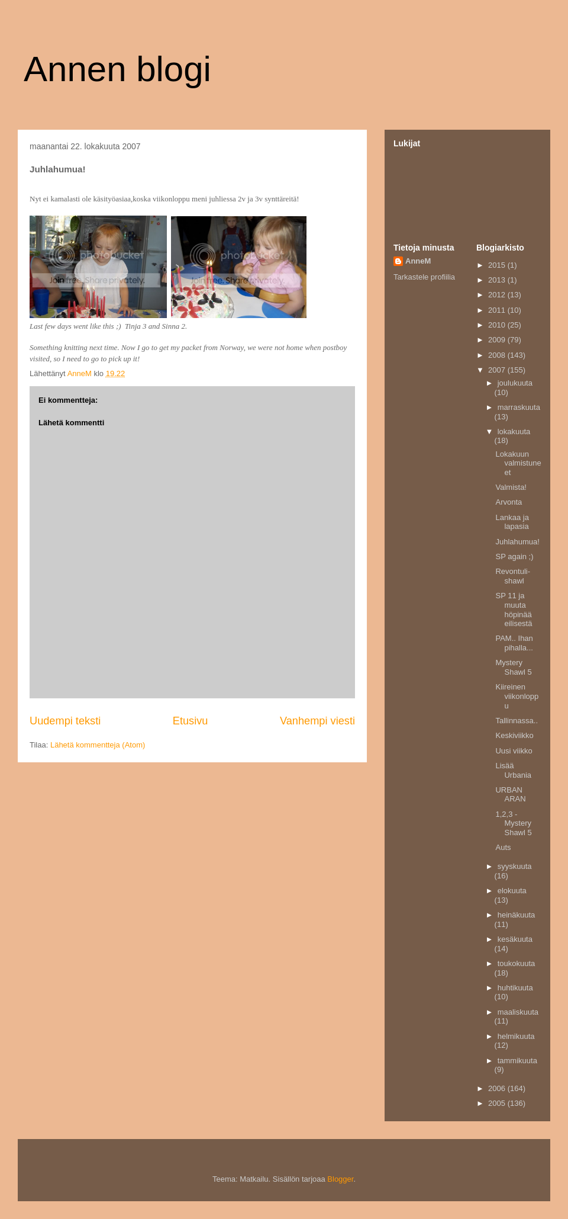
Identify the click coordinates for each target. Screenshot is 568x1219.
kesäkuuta (515, 939)
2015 (498, 265)
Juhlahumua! (517, 541)
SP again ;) (514, 556)
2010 (498, 324)
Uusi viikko (513, 750)
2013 (498, 279)
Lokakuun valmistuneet (518, 463)
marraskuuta (519, 407)
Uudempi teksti (65, 721)
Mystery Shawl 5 (513, 667)
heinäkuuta (516, 914)
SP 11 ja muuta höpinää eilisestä (513, 609)
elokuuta (512, 890)
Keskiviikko (514, 735)
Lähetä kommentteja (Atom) (97, 744)
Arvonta (508, 502)
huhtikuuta (515, 987)
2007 (498, 369)
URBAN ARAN (510, 794)
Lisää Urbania (513, 770)
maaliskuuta (518, 1012)
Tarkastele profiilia (424, 276)
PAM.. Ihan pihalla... (513, 643)
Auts (503, 847)
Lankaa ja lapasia (511, 522)
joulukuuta (515, 382)
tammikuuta (517, 1060)
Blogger (340, 1179)
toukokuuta (516, 963)
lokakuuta (514, 431)
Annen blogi (117, 69)
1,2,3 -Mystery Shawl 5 (513, 823)
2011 (498, 310)
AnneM (418, 260)
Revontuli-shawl (512, 576)
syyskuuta (515, 866)
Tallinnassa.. (516, 720)
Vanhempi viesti (317, 721)
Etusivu (190, 721)
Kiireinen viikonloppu (516, 696)
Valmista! (511, 487)
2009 (498, 339)
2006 (498, 1088)
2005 (498, 1103)
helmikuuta (516, 1036)
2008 (498, 355)
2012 (498, 294)
